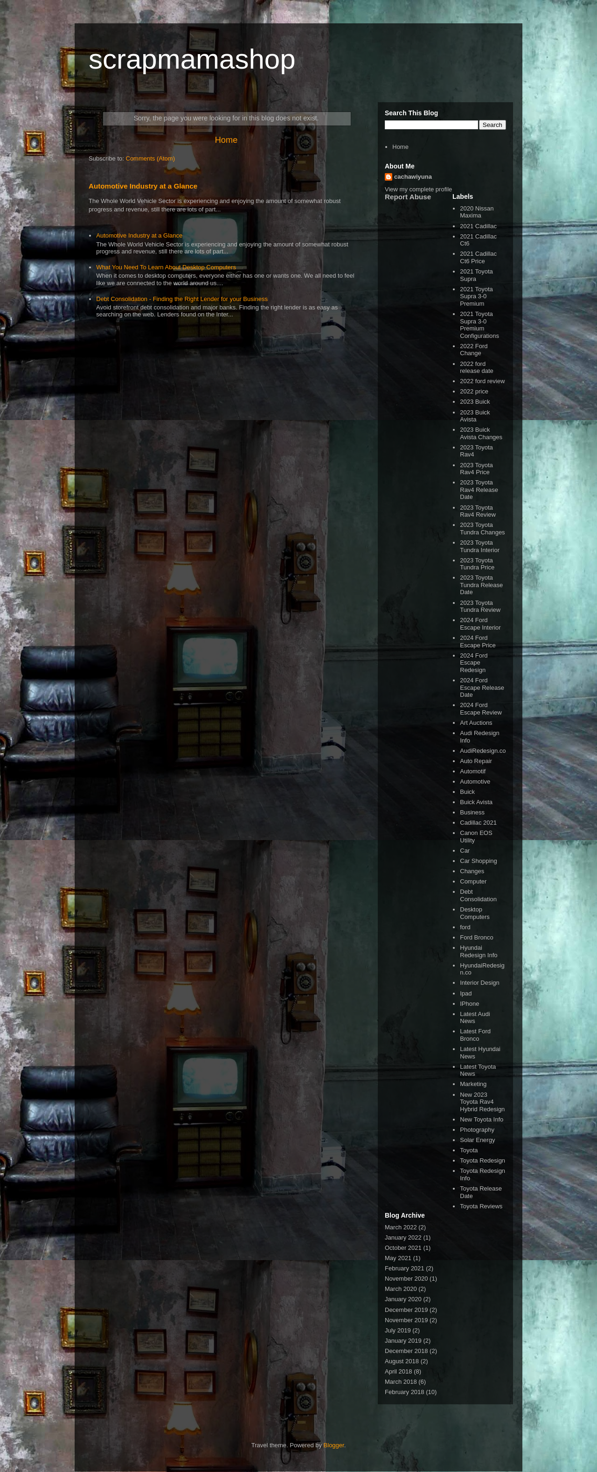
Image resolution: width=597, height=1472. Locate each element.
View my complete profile (418, 189)
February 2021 (404, 1268)
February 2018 (404, 1391)
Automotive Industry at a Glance (143, 186)
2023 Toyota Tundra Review (480, 606)
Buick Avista (476, 802)
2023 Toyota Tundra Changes (482, 528)
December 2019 (406, 1309)
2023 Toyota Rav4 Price (476, 469)
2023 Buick (475, 401)
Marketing (473, 1083)
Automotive (475, 781)
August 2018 (402, 1361)
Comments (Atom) (150, 158)
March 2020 (401, 1288)
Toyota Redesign (482, 1160)
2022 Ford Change (473, 350)
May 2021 (398, 1258)
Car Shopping (478, 860)
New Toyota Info (481, 1119)
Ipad (466, 993)
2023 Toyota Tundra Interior (480, 546)
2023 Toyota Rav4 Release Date (479, 489)
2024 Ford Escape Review (481, 708)
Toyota (469, 1150)
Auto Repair (476, 760)
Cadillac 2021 (478, 822)
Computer (473, 881)
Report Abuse (408, 197)
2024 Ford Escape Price (478, 641)
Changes (472, 871)
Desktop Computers (475, 913)
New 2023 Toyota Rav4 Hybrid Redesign (482, 1102)
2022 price (474, 391)
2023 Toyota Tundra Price (477, 564)
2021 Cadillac (478, 226)
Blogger (334, 1445)
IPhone (469, 1003)
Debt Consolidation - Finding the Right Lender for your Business (182, 298)
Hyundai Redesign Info (478, 951)
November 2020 (406, 1278)
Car (465, 850)
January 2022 (403, 1237)
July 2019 (398, 1330)
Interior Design (480, 982)
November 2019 (406, 1320)
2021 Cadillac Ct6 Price (478, 257)
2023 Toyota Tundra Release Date (481, 585)
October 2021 (403, 1247)
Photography (477, 1129)
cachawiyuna (413, 176)
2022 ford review (482, 381)
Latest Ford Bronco (475, 1035)
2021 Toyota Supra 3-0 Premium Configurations (479, 324)
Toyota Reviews (481, 1206)
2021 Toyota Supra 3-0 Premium (476, 296)
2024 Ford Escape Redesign (473, 662)
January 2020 (403, 1299)
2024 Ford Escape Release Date (482, 687)
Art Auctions (476, 722)
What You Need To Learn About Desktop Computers (166, 267)
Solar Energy (477, 1139)
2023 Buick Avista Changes (481, 433)
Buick (467, 791)
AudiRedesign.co (483, 750)
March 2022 (401, 1227)
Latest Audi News (475, 1017)
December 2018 (406, 1350)
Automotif (473, 771)
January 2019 (403, 1340)
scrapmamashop (192, 59)
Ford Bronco (476, 937)
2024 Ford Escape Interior (480, 624)
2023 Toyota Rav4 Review (478, 511)
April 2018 (398, 1371)
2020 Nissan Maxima (476, 212)
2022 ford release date (476, 367)
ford (465, 927)
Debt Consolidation (478, 895)
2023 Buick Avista (475, 416)
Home (226, 140)
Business (472, 812)
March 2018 (401, 1381)
